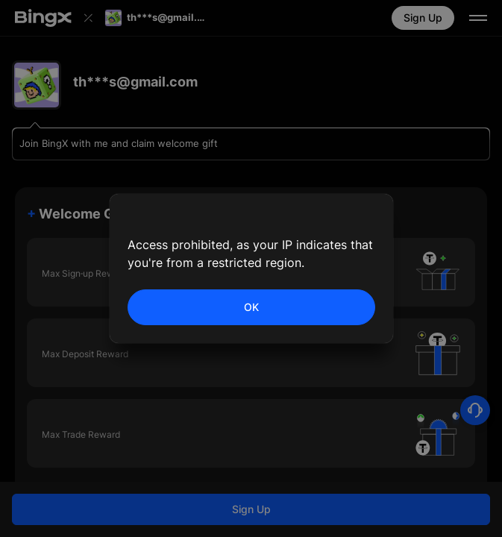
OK (251, 307)
